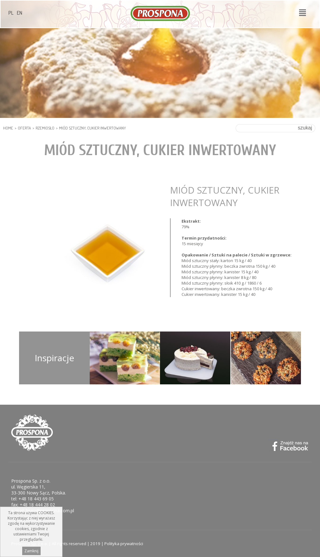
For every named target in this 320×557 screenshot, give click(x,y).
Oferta (24, 127)
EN (19, 13)
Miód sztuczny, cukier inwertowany (92, 127)
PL (10, 13)
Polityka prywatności (123, 543)
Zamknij (31, 551)
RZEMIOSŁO (45, 127)
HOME (8, 127)
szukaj (305, 127)
